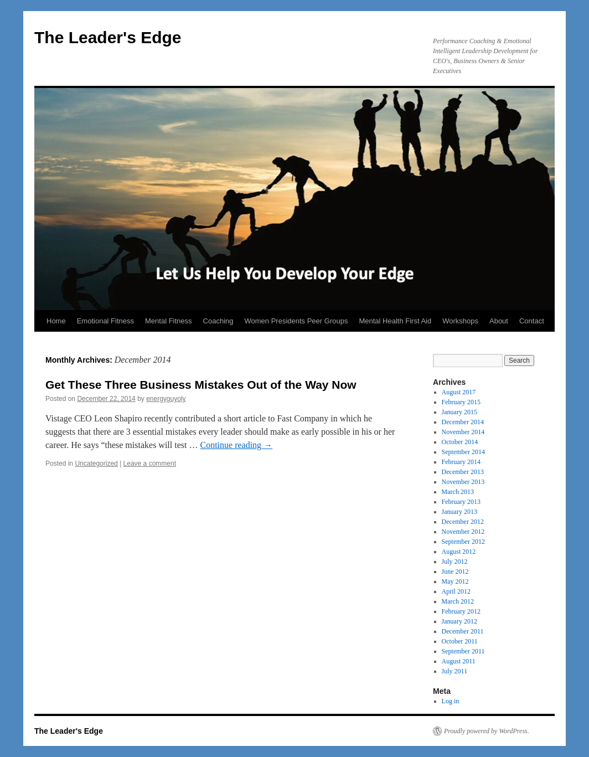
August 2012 (459, 551)
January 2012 (459, 621)
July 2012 (455, 561)
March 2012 (458, 601)
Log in (450, 701)
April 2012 (456, 591)
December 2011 (463, 631)
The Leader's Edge (108, 37)
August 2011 (459, 661)
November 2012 (463, 531)
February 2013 (461, 502)
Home (56, 321)
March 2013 (458, 492)
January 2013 (459, 512)
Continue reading (236, 445)
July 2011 (455, 671)
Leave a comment (149, 463)
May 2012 (455, 581)
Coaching (218, 321)
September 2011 (463, 651)
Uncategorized (96, 463)
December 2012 (463, 522)
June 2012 (455, 571)
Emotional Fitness (105, 321)
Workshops (460, 321)
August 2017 (459, 392)
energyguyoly (165, 399)
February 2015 (461, 402)
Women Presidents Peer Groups (296, 321)
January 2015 (459, 412)
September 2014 (463, 452)
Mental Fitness (168, 321)
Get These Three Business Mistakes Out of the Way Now (200, 384)
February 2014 (461, 462)
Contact (531, 321)
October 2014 (460, 442)
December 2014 (463, 422)
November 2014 (463, 432)
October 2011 (460, 641)
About (498, 321)
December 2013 (463, 472)
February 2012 (461, 611)
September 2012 (463, 541)
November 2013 (463, 482)
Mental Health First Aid (395, 321)
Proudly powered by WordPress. (486, 731)
